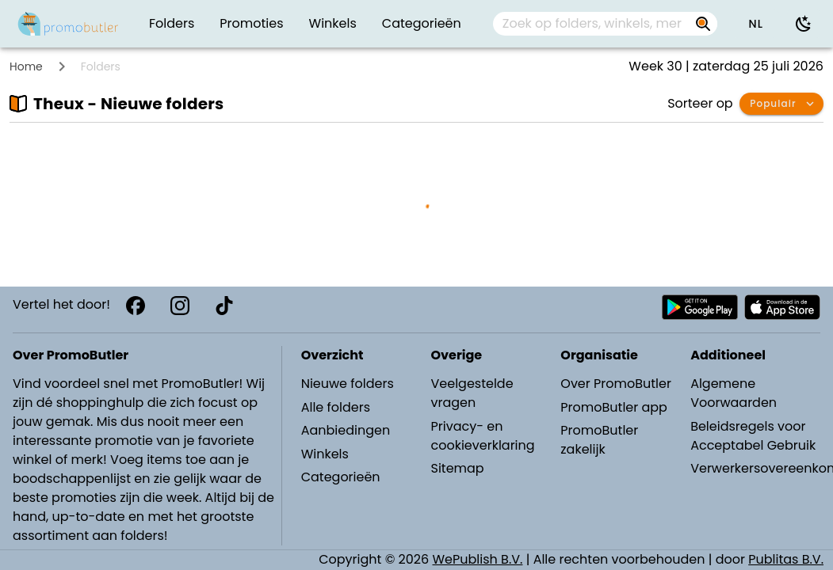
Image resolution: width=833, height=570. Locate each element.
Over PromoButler (615, 383)
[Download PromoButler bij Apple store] (782, 307)
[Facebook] (135, 305)
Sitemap (456, 468)
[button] (755, 24)
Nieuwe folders (347, 383)
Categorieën (340, 477)
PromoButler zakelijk (599, 439)
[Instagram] (180, 305)
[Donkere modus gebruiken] (803, 24)
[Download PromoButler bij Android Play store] (700, 307)
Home (26, 66)
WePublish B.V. (478, 559)
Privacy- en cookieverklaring (482, 435)
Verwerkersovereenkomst (754, 468)
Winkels (325, 454)
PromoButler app (613, 407)
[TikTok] (224, 305)
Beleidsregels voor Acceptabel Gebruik (753, 435)
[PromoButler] (68, 23)
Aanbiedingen (345, 430)
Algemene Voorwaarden (733, 393)
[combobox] (605, 24)
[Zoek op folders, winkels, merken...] (592, 23)
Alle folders (335, 407)
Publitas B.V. (785, 559)
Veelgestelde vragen (471, 393)
